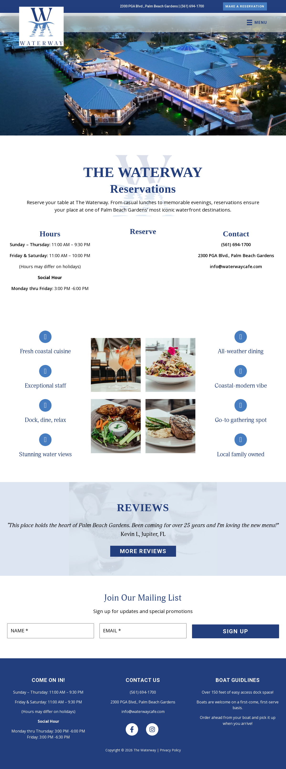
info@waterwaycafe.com (236, 266)
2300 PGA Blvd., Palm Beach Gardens (149, 6)
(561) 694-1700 (192, 6)
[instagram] (153, 729)
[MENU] (256, 22)
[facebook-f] (135, 729)
